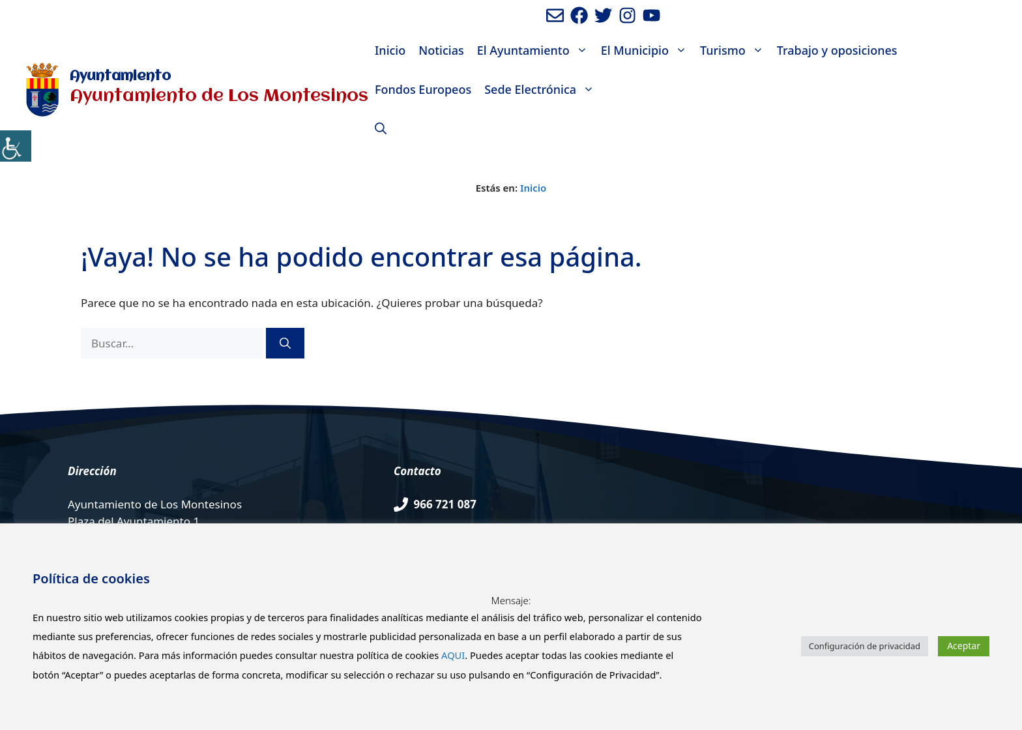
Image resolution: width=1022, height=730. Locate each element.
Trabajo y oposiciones (837, 50)
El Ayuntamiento (535, 50)
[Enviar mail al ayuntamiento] (555, 15)
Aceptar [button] (963, 645)
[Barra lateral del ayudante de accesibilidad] (15, 146)
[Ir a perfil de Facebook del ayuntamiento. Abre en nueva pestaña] (579, 15)
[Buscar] (285, 343)
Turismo (735, 50)
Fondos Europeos (423, 89)
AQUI (453, 655)
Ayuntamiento (120, 76)
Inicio (390, 50)
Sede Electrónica (542, 89)
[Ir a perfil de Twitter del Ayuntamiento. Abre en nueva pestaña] (603, 15)
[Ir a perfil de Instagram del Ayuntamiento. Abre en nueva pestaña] (627, 15)
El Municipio (647, 50)
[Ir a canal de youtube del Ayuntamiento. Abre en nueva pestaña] (651, 15)
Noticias (440, 50)
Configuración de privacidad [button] (864, 646)
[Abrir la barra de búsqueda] (380, 128)
